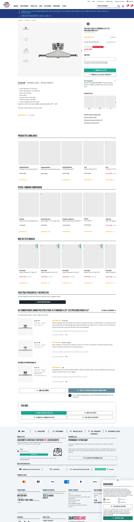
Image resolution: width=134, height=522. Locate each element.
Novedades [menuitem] (56, 6)
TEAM (95, 500)
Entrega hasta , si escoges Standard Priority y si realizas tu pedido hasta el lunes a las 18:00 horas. (100, 83)
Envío (21, 431)
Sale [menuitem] (64, 6)
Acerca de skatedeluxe (99, 493)
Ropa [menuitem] (40, 6)
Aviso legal (46, 517)
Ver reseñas (112, 37)
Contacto (70, 506)
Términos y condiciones (48, 520)
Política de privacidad (108, 514)
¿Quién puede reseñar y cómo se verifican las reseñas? (33, 315)
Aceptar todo (118, 518)
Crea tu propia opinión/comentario (91, 391)
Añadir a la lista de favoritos (100, 75)
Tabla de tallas (76, 431)
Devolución (40, 431)
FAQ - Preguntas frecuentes (74, 503)
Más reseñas (42, 391)
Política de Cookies (124, 513)
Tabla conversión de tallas (74, 500)
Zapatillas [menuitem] (33, 6)
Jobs (95, 497)
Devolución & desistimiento (74, 495)
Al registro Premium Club (93, 458)
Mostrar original (38, 373)
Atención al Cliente (112, 431)
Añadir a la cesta (100, 70)
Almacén (96, 495)
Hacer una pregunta (42, 302)
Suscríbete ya (34, 454)
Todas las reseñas (72, 501)
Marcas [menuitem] (16, 6)
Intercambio (57, 431)
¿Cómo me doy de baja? (24, 459)
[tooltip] (39, 320)
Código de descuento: (36, 16)
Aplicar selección (118, 506)
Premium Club (85, 395)
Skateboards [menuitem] (24, 6)
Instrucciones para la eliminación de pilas (77, 505)
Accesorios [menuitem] (47, 6)
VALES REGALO (98, 503)
